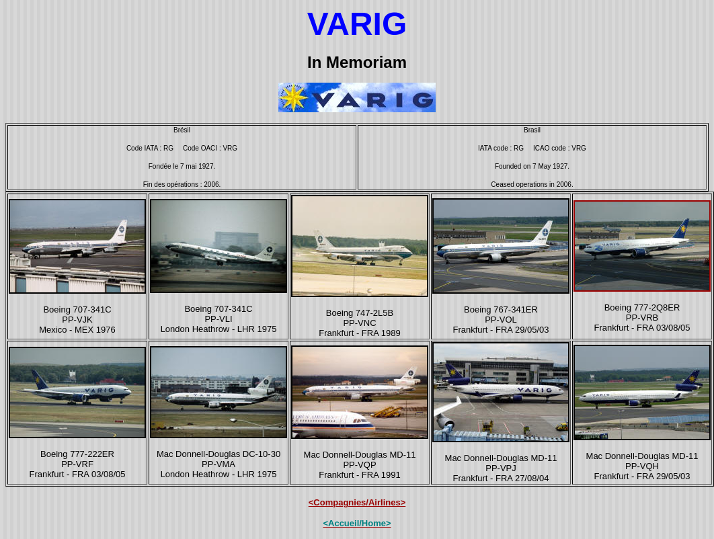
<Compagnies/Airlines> (357, 502)
